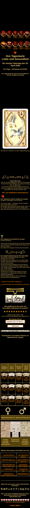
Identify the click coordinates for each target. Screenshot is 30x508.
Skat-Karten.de (23, 465)
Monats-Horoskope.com (8, 460)
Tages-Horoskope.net (23, 460)
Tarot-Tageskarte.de (23, 455)
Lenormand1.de (23, 469)
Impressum (9, 502)
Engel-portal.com (8, 474)
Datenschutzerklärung (18, 502)
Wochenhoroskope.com (9, 465)
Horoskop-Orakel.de (8, 455)
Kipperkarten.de (8, 469)
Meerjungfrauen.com (23, 474)
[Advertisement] (15, 16)
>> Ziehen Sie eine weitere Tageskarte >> (11, 281)
